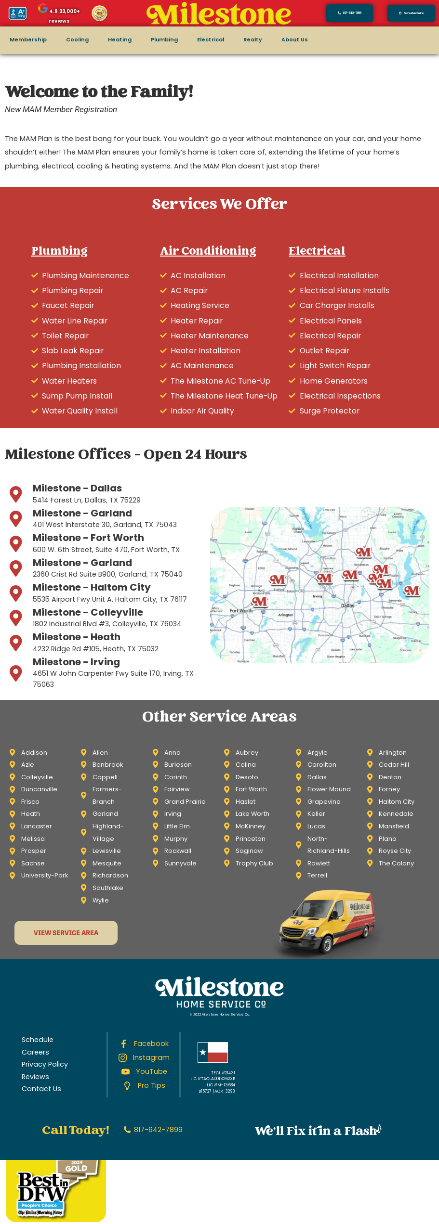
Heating (120, 39)
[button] (411, 13)
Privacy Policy (45, 1064)
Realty (252, 39)
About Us (294, 39)
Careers (35, 1052)
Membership (28, 39)
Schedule (37, 1039)
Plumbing (164, 39)
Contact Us (41, 1089)
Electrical (210, 39)
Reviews (35, 1077)
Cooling (77, 39)
